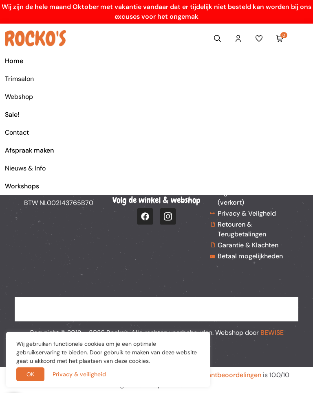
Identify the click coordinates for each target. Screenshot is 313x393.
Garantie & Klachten (248, 245)
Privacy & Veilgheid (247, 213)
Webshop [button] (19, 96)
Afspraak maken (29, 150)
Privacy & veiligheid (79, 374)
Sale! (12, 114)
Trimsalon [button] (19, 78)
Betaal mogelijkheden (250, 256)
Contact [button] (17, 132)
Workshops (22, 186)
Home (14, 61)
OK (30, 374)
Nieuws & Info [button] (25, 168)
